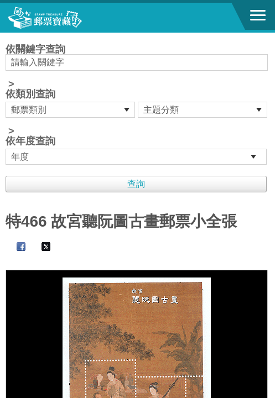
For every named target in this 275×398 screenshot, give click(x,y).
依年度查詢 (30, 141)
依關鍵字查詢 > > (137, 104)
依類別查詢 (30, 94)
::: (9, 37)
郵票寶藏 (69, 18)
